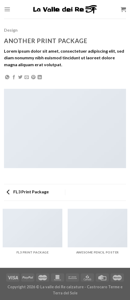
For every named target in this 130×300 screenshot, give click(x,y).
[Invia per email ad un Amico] (27, 77)
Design (11, 29)
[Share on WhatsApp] (7, 77)
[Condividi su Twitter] (20, 77)
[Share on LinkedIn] (40, 77)
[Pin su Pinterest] (33, 77)
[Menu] (7, 9)
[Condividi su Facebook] (14, 77)
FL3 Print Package (28, 191)
